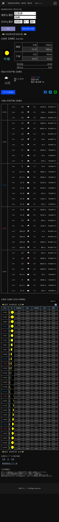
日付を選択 (7, 22)
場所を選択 (7, 15)
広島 (12, 487)
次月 (21, 333)
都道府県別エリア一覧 (9, 491)
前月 (5, 333)
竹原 (3, 487)
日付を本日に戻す (28, 29)
